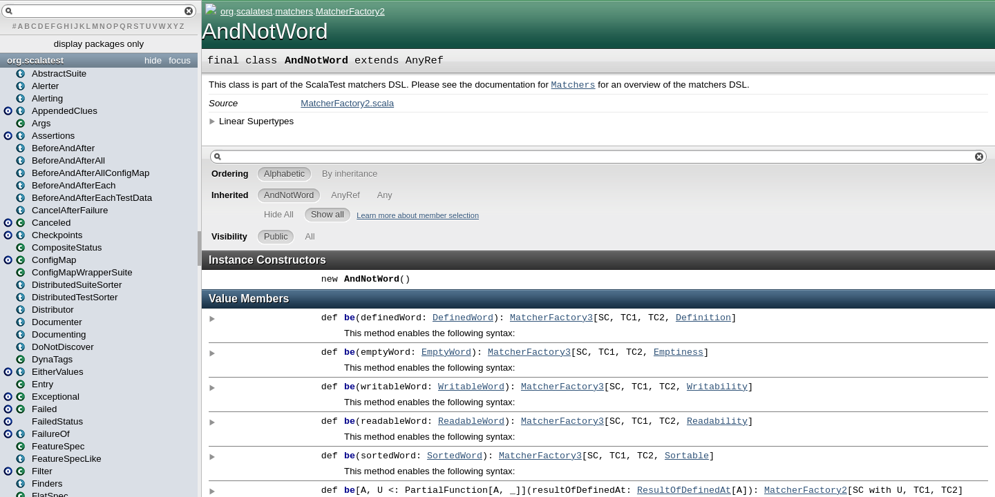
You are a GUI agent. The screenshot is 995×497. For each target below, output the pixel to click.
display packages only (99, 44)
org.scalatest (35, 60)
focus (180, 60)
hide (153, 60)
